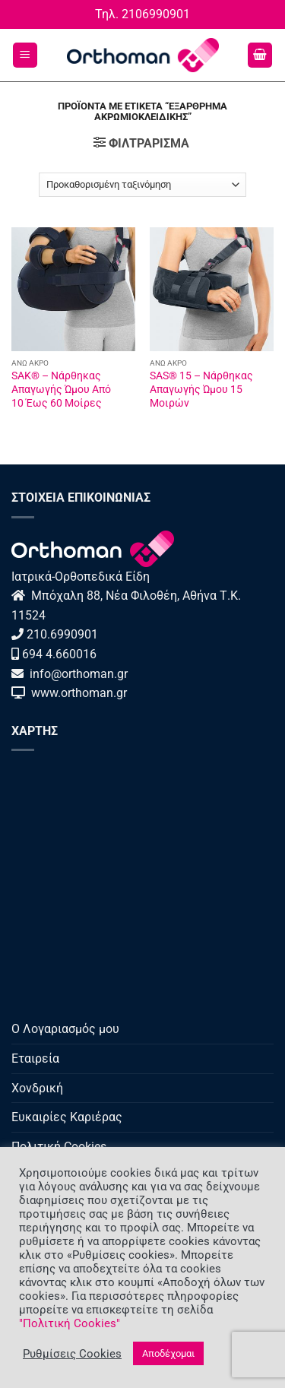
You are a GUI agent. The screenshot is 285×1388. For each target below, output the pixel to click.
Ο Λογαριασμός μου (65, 1029)
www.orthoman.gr (76, 693)
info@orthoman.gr (77, 674)
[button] (25, 55)
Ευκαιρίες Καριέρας (66, 1117)
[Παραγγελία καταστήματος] (143, 185)
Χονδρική (37, 1088)
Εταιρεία (35, 1058)
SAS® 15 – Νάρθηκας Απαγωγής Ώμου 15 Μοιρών (201, 388)
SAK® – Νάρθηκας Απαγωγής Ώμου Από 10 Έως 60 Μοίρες (61, 388)
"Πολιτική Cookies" (69, 1323)
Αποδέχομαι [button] (168, 1353)
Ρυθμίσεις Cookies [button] (72, 1354)
